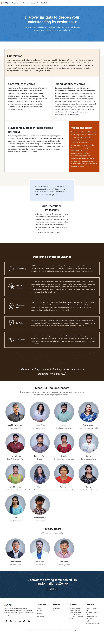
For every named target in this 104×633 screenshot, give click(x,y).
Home (39, 608)
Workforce (56, 608)
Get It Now (52, 589)
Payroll (55, 611)
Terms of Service (66, 630)
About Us (15, 3)
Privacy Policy (75, 630)
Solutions (24, 3)
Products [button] (44, 3)
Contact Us (34, 3)
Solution (39, 613)
